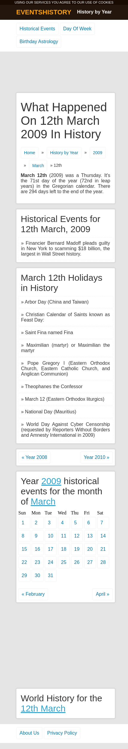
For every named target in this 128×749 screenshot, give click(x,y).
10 (50, 535)
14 (103, 535)
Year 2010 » (97, 457)
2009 (51, 481)
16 (37, 549)
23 (37, 562)
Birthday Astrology (39, 41)
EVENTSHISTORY (44, 12)
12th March (43, 708)
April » (102, 594)
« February (33, 594)
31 (50, 575)
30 (37, 575)
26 (77, 562)
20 (90, 549)
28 (103, 562)
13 (90, 535)
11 (64, 535)
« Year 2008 (34, 457)
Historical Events (37, 28)
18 (64, 549)
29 (24, 575)
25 (64, 562)
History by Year (94, 11)
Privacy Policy (62, 733)
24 (50, 562)
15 (24, 549)
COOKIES (105, 2)
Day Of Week (77, 28)
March (43, 501)
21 (103, 549)
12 (77, 535)
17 (50, 549)
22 (24, 562)
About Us (29, 733)
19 (77, 549)
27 (90, 562)
